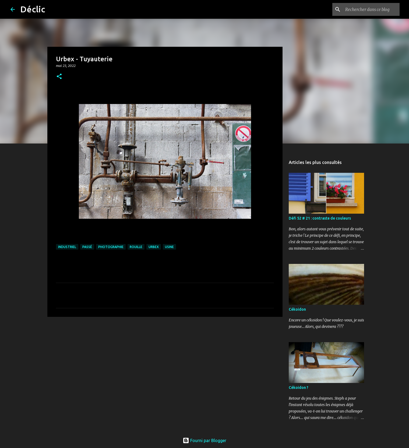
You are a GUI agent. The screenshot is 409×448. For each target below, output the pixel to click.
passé (87, 247)
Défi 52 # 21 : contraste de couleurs (320, 218)
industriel (67, 247)
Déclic (32, 9)
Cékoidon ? (298, 387)
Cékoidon (297, 309)
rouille (136, 247)
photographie (111, 247)
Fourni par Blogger (204, 440)
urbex (154, 247)
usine (169, 247)
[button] (59, 76)
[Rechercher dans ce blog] (371, 9)
